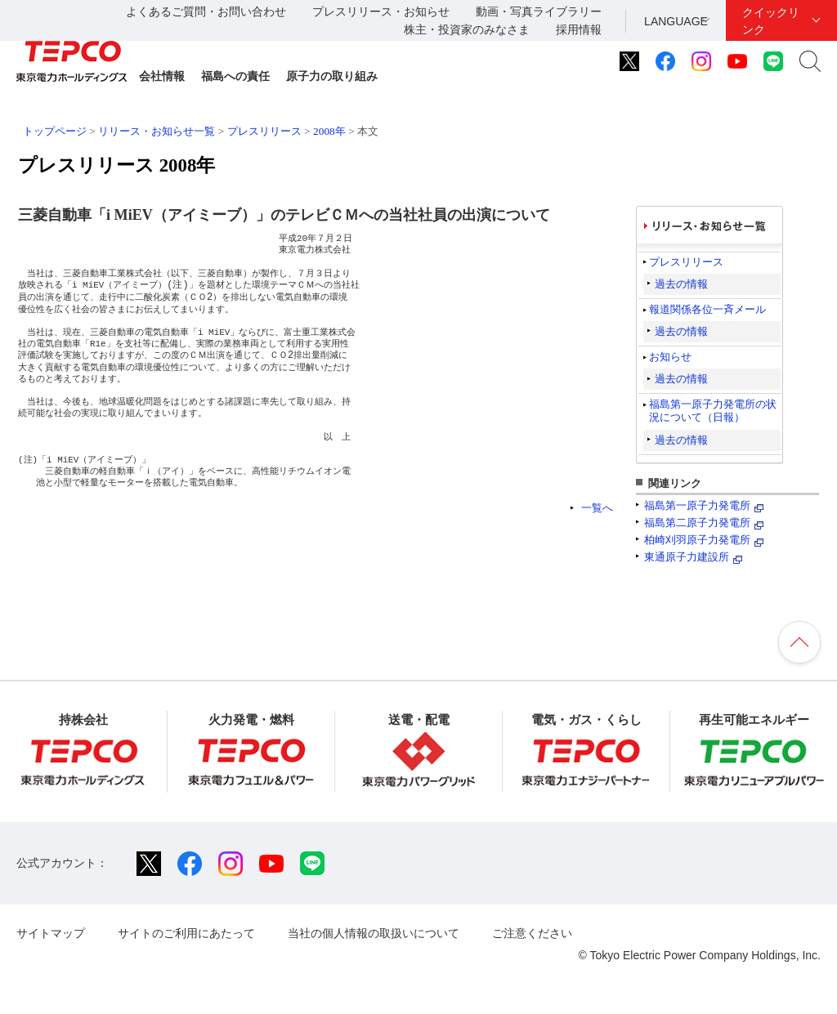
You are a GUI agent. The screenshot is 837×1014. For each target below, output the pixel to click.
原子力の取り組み (332, 76)
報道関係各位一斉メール (707, 309)
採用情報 (579, 29)
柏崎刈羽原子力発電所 (697, 540)
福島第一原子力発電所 (697, 505)
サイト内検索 (810, 61)
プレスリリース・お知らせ (381, 11)
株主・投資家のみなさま (467, 29)
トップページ (55, 131)
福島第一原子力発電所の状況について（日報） (713, 410)
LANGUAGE (676, 21)
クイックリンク (770, 21)
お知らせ (670, 357)
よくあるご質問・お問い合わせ (206, 11)
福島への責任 (235, 76)
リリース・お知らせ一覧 (156, 131)
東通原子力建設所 (686, 557)
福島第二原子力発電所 (697, 522)
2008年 (329, 131)
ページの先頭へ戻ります (799, 642)
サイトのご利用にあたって (186, 933)
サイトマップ (50, 933)
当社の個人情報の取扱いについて (373, 933)
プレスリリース (264, 131)
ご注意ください (532, 933)
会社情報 (162, 76)
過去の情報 (681, 284)
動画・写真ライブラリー (539, 11)
